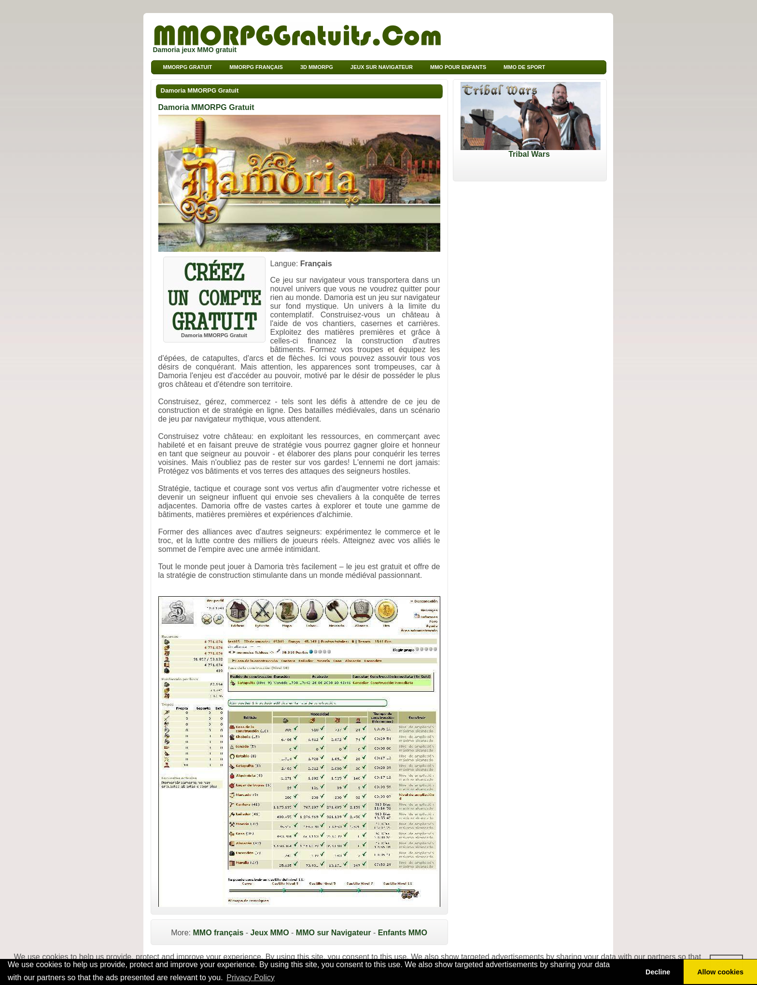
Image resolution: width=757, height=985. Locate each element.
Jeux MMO (270, 933)
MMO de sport (524, 67)
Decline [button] (657, 972)
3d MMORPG (316, 67)
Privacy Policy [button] (250, 977)
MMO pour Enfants (458, 67)
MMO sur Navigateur (333, 933)
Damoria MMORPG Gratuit (200, 90)
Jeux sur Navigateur (381, 67)
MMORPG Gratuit (187, 67)
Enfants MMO (402, 933)
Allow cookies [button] (720, 972)
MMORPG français (256, 67)
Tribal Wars (531, 150)
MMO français (218, 933)
